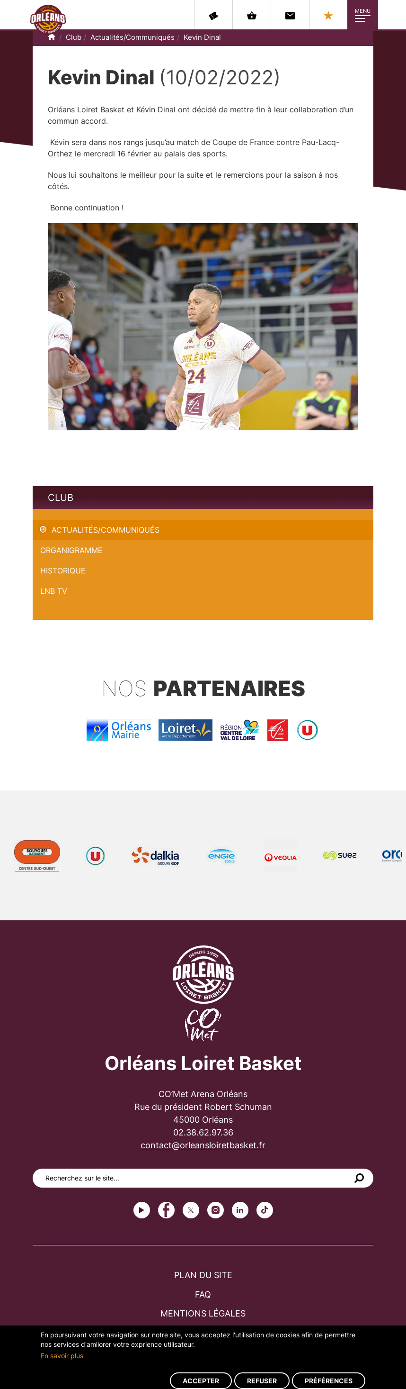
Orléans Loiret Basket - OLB (48, 19)
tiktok (264, 1210)
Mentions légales (203, 1313)
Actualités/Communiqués (132, 37)
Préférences (329, 1381)
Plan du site (203, 1275)
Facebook (166, 1210)
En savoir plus (62, 1356)
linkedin (240, 1210)
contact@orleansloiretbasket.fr (203, 1145)
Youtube (141, 1210)
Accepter (201, 1381)
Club (73, 37)
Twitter (191, 1210)
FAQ (203, 1294)
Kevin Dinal (202, 37)
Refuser (262, 1381)
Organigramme (71, 550)
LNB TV (53, 591)
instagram (215, 1210)
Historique (63, 570)
